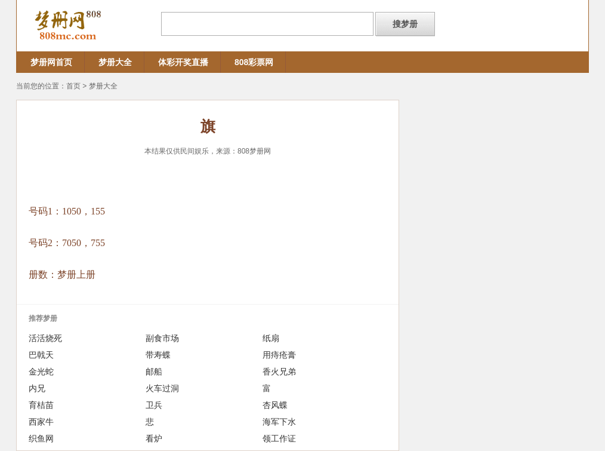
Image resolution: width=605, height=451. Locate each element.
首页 (73, 86)
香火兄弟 (279, 371)
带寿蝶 (158, 355)
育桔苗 (41, 405)
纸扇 (271, 338)
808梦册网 (254, 151)
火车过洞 (162, 388)
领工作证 (279, 438)
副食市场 (162, 338)
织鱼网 (41, 438)
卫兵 (154, 405)
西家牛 (41, 422)
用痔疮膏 (279, 355)
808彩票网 (253, 62)
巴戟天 (41, 355)
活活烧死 (45, 338)
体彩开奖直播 (183, 62)
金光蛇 (41, 371)
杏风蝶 (275, 405)
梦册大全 (115, 62)
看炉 (154, 438)
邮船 (154, 371)
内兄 (37, 388)
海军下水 (279, 422)
